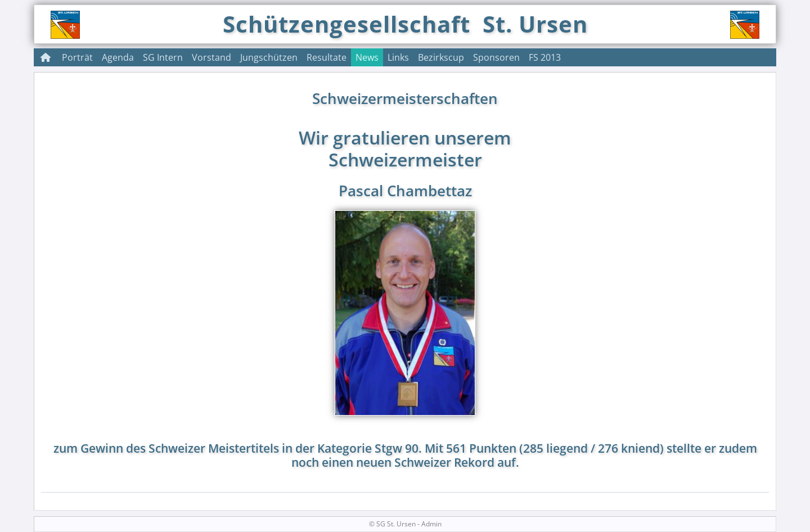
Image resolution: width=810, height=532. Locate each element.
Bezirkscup (441, 57)
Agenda (118, 57)
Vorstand (211, 57)
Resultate (326, 57)
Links (398, 57)
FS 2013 (545, 57)
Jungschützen (269, 57)
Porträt (77, 57)
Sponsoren (496, 57)
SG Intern (163, 57)
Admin (431, 524)
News (367, 57)
